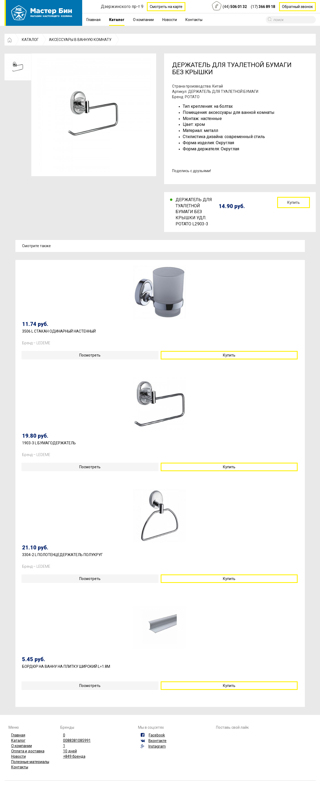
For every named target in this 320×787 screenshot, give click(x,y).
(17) (263, 6)
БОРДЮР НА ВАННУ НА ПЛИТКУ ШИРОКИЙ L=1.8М (66, 667)
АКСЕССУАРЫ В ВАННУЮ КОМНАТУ (80, 40)
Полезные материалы (30, 762)
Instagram (157, 746)
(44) (235, 6)
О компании (143, 20)
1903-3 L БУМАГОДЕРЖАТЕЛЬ (49, 443)
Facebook (157, 735)
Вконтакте (157, 741)
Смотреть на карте (166, 7)
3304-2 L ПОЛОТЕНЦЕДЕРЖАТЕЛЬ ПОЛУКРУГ (62, 555)
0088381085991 (77, 740)
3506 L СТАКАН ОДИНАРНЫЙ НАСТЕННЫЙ (59, 331)
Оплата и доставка (27, 751)
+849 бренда (74, 756)
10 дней (70, 751)
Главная (93, 20)
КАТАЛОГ (30, 40)
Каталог (116, 20)
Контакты (193, 20)
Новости (169, 20)
